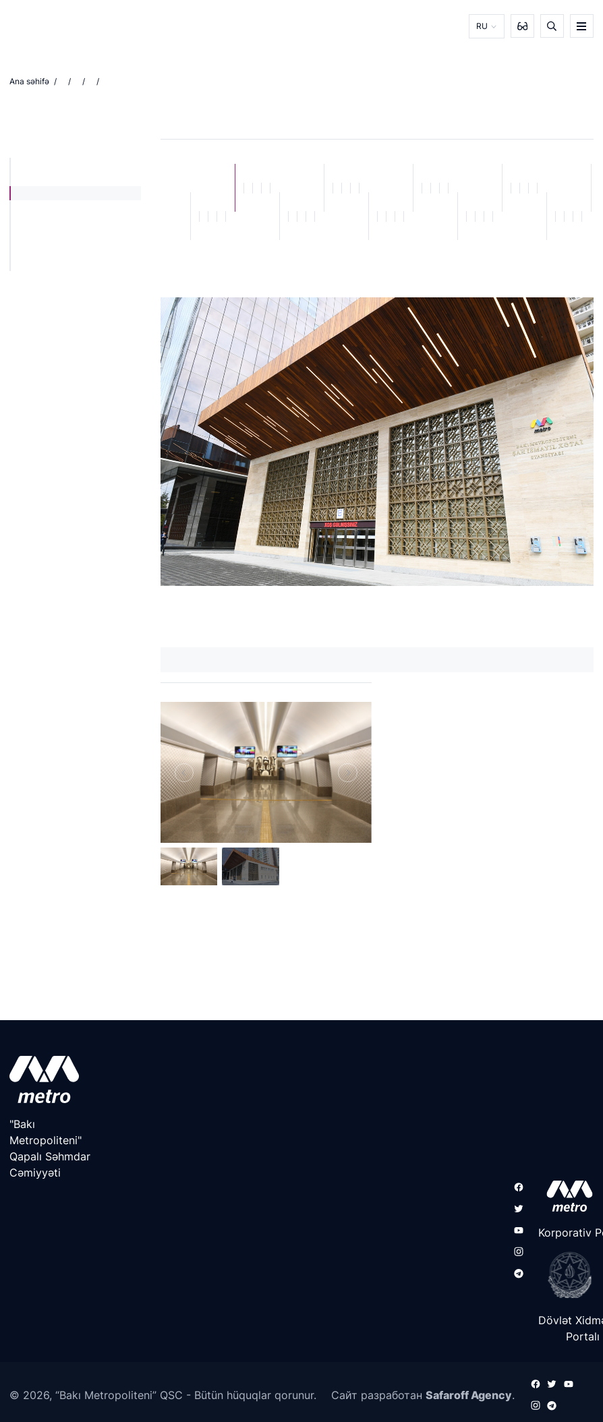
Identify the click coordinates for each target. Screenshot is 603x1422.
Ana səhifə (29, 81)
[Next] (347, 772)
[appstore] (565, 1196)
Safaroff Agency (469, 1394)
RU (482, 26)
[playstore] (565, 1275)
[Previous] (184, 772)
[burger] (582, 26)
